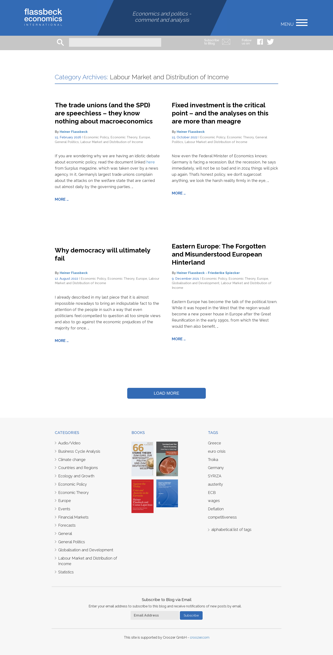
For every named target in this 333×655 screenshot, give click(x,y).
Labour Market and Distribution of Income (111, 142)
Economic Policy (96, 137)
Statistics (66, 572)
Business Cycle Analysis (79, 451)
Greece (214, 443)
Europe (144, 137)
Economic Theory (123, 137)
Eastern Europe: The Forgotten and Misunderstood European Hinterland (219, 254)
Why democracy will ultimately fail (102, 254)
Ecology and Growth (76, 476)
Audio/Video (69, 443)
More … (62, 199)
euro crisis (217, 451)
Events (64, 509)
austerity (215, 484)
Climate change (72, 459)
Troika (213, 459)
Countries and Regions (78, 467)
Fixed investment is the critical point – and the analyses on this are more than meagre (220, 113)
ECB (212, 492)
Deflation (216, 509)
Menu (287, 24)
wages (214, 500)
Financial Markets (73, 517)
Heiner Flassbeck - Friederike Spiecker (208, 273)
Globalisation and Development (195, 283)
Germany (216, 467)
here (150, 162)
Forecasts (67, 525)
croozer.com (199, 637)
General (65, 533)
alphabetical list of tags (231, 529)
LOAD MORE (166, 393)
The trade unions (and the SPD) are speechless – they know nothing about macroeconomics (104, 113)
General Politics (67, 142)
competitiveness (222, 517)
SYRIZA (214, 476)
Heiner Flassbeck (74, 132)
